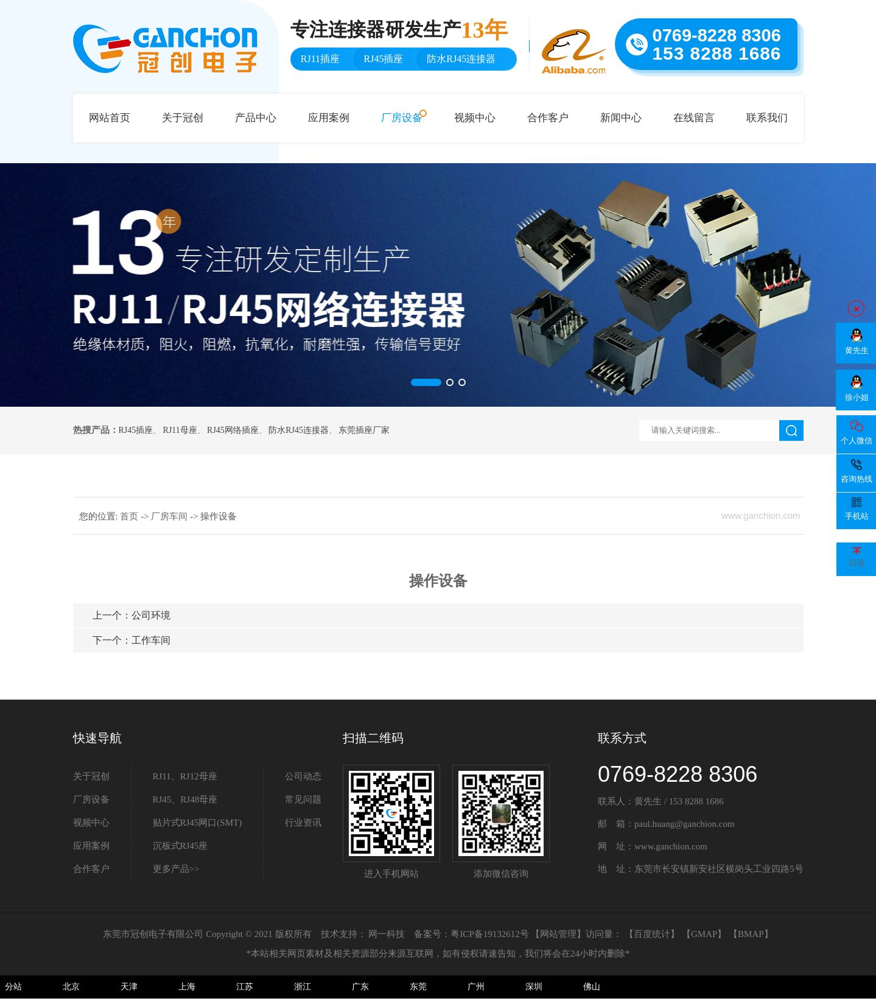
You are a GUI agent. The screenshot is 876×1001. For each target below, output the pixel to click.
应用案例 (328, 118)
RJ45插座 (136, 430)
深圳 (533, 986)
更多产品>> (176, 869)
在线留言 (694, 118)
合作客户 (548, 118)
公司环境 (131, 615)
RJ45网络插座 (233, 430)
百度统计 (652, 934)
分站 (13, 986)
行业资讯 (303, 822)
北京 (71, 986)
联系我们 (767, 118)
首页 (130, 516)
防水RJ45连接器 (298, 430)
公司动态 (303, 776)
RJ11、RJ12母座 (185, 776)
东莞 (418, 986)
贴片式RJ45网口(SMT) (197, 822)
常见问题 (303, 799)
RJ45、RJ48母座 (185, 799)
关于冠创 (182, 118)
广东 (360, 986)
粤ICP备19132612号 (489, 934)
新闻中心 (621, 118)
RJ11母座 (180, 430)
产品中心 (255, 118)
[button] (426, 382)
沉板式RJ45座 (180, 846)
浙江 (302, 986)
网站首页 (109, 118)
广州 (476, 986)
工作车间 (131, 640)
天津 (129, 986)
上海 (186, 986)
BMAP (751, 934)
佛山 (591, 986)
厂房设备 (401, 118)
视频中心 (475, 118)
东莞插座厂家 (364, 430)
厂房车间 (170, 516)
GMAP (704, 934)
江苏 (244, 986)
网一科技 (386, 934)
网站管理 (558, 934)
